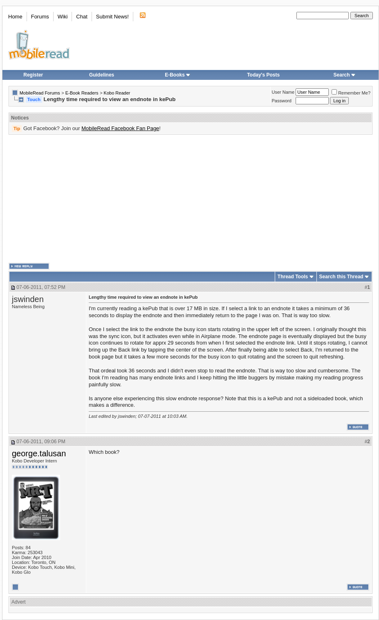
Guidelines (101, 75)
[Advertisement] (146, 199)
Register (33, 75)
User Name (283, 92)
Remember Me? (351, 92)
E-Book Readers (82, 92)
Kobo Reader (117, 92)
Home (15, 17)
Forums (40, 17)
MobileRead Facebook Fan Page (120, 128)
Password (282, 100)
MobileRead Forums (40, 92)
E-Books (178, 75)
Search (345, 75)
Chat (81, 17)
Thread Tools (293, 277)
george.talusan (39, 453)
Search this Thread (341, 277)
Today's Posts (263, 75)
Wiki (63, 17)
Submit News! (112, 17)
